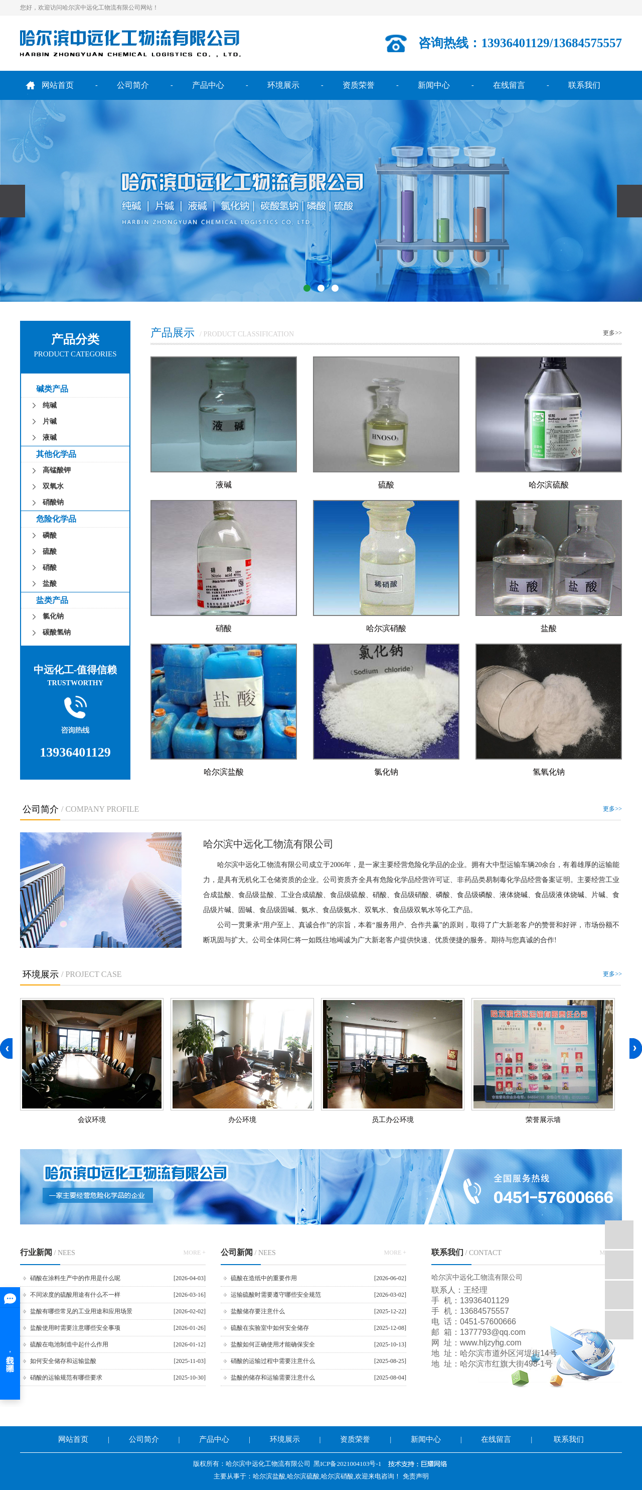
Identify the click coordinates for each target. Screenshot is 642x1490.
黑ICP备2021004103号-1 (347, 1463)
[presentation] (12, 201)
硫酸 (50, 551)
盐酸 (50, 583)
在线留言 (509, 85)
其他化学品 (56, 454)
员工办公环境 (393, 1120)
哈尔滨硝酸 (386, 628)
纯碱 (50, 405)
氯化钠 (53, 616)
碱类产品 (52, 389)
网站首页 (58, 85)
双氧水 (53, 486)
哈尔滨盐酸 (224, 772)
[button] (306, 288)
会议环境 (92, 1120)
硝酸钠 (53, 502)
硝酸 (50, 567)
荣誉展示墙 (543, 1120)
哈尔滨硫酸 (549, 484)
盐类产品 (52, 600)
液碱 (50, 437)
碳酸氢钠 (57, 632)
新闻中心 (434, 85)
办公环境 (242, 1120)
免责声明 (416, 1476)
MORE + (195, 1252)
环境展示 (283, 85)
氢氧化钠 (549, 772)
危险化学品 (56, 519)
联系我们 (584, 85)
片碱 (50, 421)
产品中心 (208, 85)
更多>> (612, 332)
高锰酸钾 (57, 470)
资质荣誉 (359, 85)
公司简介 (133, 85)
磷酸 (50, 535)
